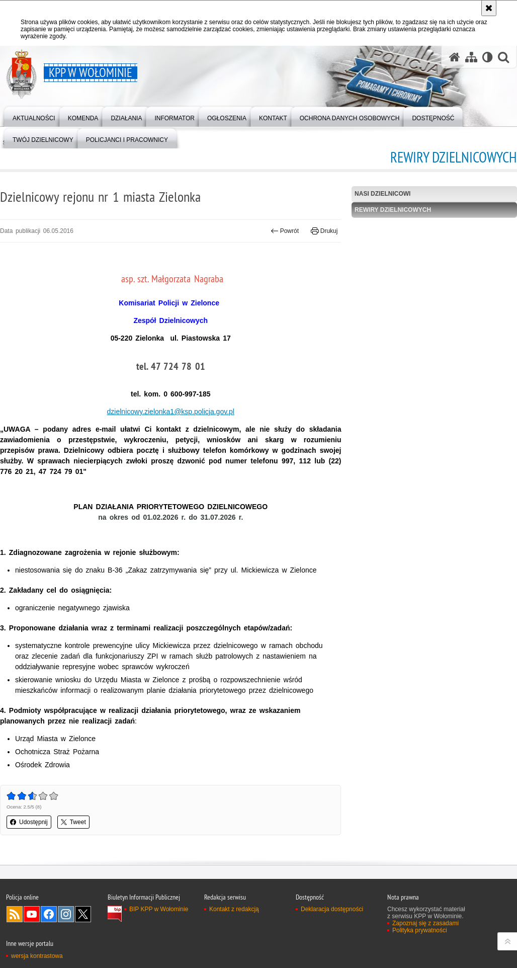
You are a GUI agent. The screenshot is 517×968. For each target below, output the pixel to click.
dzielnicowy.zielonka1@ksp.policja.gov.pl (170, 412)
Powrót (285, 231)
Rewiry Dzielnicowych (393, 209)
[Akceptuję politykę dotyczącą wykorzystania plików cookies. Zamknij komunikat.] (488, 8)
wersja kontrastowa (37, 955)
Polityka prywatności (419, 930)
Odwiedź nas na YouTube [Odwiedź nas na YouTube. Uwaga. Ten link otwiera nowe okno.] (32, 914)
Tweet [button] (73, 822)
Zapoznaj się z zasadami (425, 923)
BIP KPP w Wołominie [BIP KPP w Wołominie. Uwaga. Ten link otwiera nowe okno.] (158, 909)
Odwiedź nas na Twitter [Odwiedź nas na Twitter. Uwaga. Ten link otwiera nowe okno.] (83, 914)
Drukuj (324, 231)
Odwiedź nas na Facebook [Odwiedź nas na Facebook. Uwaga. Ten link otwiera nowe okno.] (49, 914)
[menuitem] (34, 116)
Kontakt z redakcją (234, 909)
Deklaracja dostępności (332, 909)
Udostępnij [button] (29, 822)
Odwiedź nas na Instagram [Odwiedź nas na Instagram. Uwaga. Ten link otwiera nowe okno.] (66, 914)
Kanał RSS (15, 914)
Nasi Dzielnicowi (382, 193)
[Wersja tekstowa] (487, 57)
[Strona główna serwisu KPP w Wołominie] (454, 57)
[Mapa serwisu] (471, 57)
